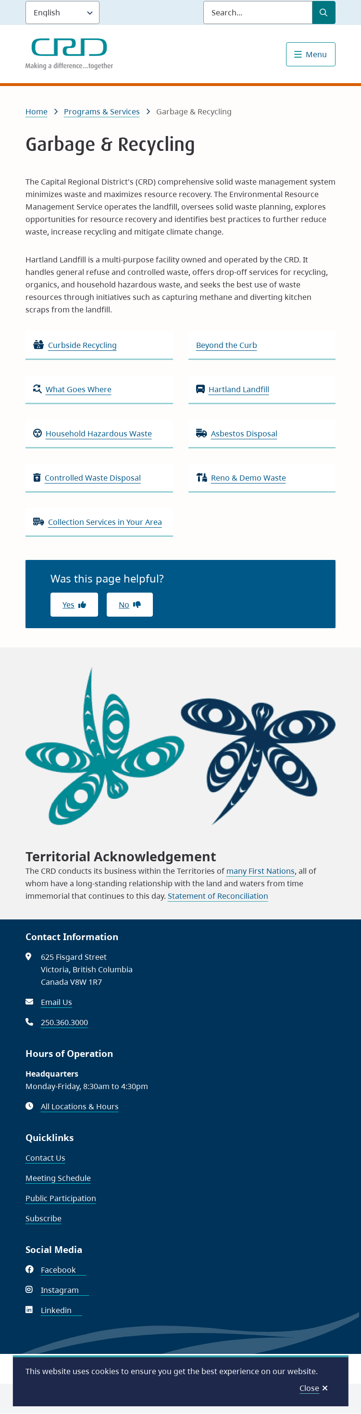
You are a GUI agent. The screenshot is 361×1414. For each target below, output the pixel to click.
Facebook (64, 1270)
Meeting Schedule (58, 1178)
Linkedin (61, 1310)
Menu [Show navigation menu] (316, 54)
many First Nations (260, 871)
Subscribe (43, 1218)
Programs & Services (102, 111)
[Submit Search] (324, 12)
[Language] (62, 12)
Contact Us (45, 1158)
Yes (68, 604)
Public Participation (60, 1198)
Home (36, 111)
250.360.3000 (64, 1022)
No (124, 604)
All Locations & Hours (80, 1106)
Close (309, 1388)
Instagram (65, 1290)
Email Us (56, 1002)
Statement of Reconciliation (218, 896)
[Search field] (257, 12)
